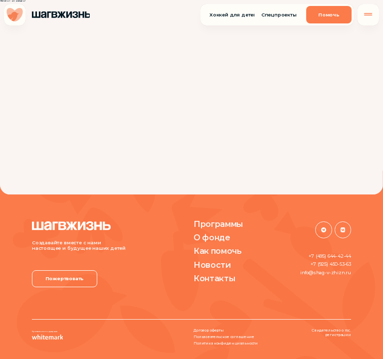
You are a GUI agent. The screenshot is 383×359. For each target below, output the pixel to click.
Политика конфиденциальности (225, 344)
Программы (218, 224)
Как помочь (217, 251)
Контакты (214, 279)
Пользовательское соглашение (223, 337)
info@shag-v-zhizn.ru (325, 272)
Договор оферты (208, 331)
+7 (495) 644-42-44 (330, 256)
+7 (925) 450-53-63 (331, 264)
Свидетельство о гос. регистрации (331, 333)
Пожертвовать (64, 278)
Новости (212, 265)
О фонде (211, 238)
